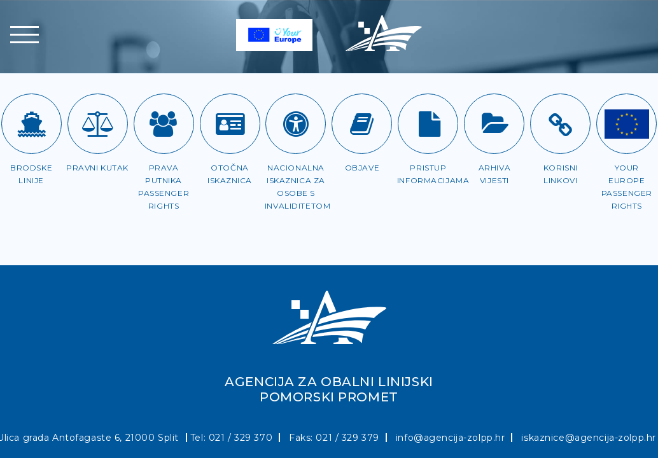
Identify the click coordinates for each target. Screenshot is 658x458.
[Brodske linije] (31, 124)
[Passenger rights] (626, 124)
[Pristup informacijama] (428, 124)
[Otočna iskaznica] (230, 124)
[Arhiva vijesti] (494, 124)
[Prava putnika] (164, 124)
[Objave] (362, 124)
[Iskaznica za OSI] (295, 124)
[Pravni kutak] (97, 124)
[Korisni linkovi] (560, 124)
